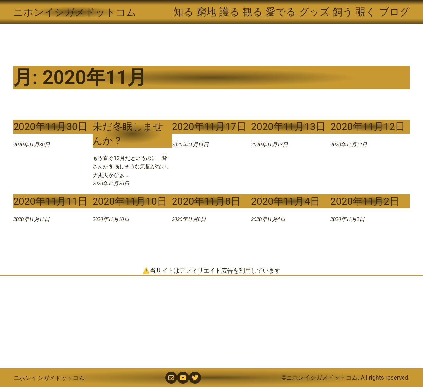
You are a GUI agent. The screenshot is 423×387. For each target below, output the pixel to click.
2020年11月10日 (130, 201)
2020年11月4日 (285, 201)
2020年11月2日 (364, 201)
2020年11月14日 (190, 144)
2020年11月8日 (206, 201)
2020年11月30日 (50, 126)
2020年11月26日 (111, 183)
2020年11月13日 (288, 126)
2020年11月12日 (367, 126)
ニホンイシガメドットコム (74, 12)
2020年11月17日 (209, 126)
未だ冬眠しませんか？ (128, 133)
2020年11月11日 (50, 201)
